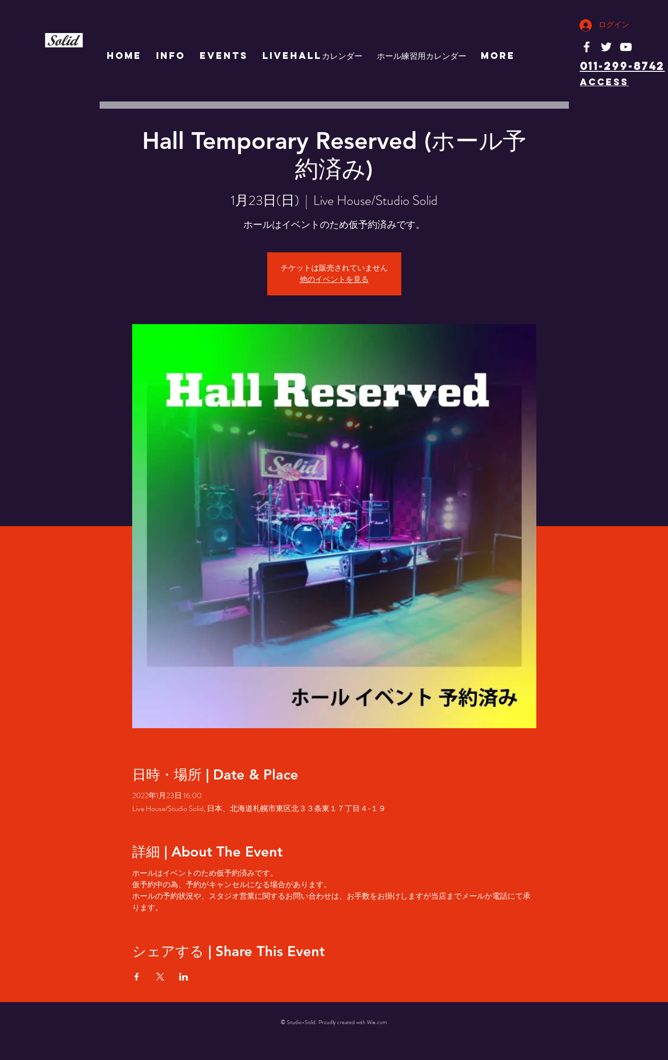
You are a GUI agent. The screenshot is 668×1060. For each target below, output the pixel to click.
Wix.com (377, 1022)
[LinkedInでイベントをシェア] (183, 977)
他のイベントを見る (334, 279)
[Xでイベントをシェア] (160, 977)
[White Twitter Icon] (606, 47)
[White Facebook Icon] (586, 47)
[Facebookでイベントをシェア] (136, 977)
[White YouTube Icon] (626, 47)
